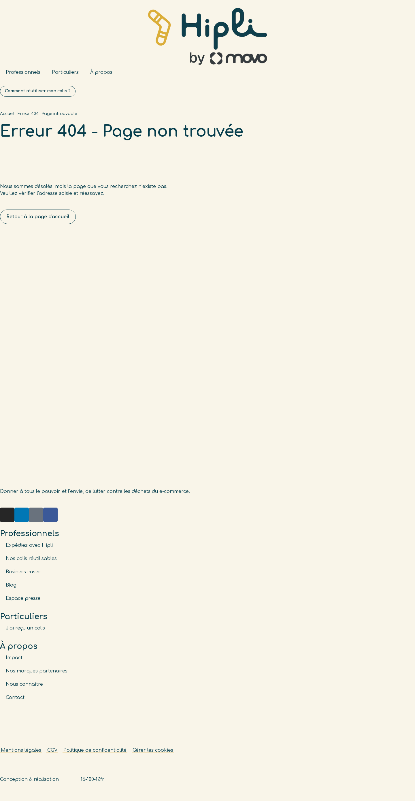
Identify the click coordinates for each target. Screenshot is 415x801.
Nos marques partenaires (36, 674)
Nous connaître (24, 687)
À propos (101, 72)
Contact (15, 701)
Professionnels (23, 72)
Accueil (7, 117)
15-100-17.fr (92, 782)
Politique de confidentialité (95, 753)
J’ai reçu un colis (25, 631)
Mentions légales (21, 753)
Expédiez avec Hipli (29, 548)
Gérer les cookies (153, 753)
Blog (11, 588)
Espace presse (23, 601)
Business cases (23, 575)
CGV (52, 753)
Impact (14, 661)
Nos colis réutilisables (31, 562)
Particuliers (65, 72)
